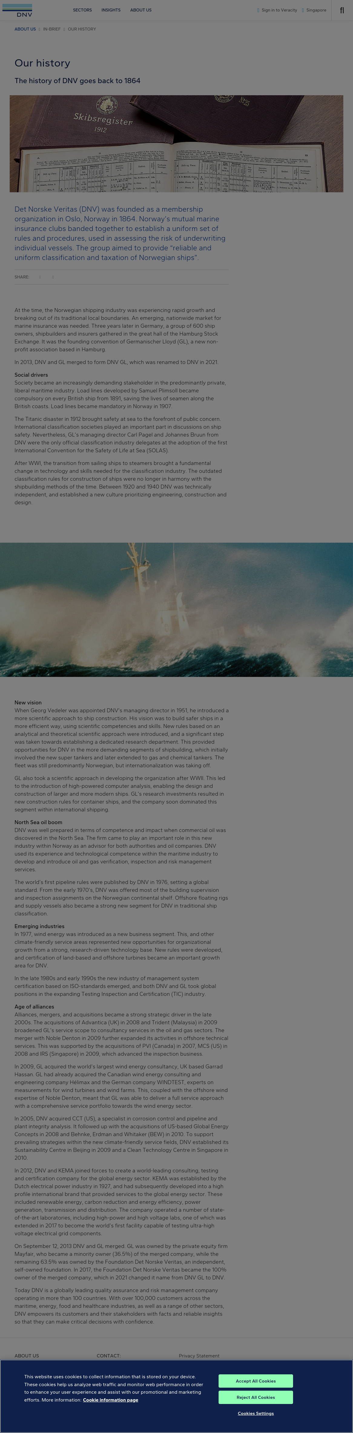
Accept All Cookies (256, 1387)
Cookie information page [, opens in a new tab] (110, 1406)
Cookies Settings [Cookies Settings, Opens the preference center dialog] (256, 1419)
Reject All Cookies (256, 1403)
